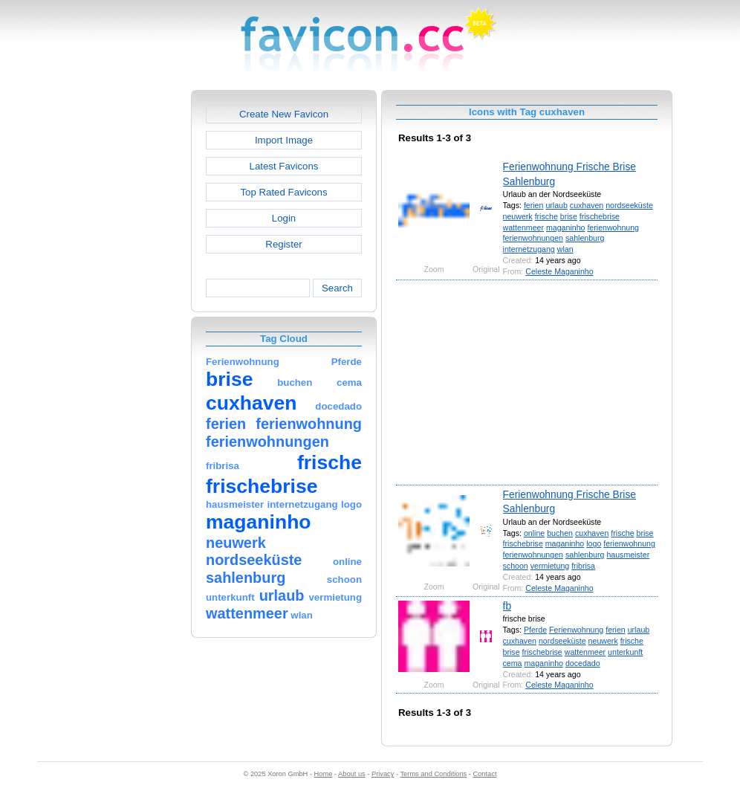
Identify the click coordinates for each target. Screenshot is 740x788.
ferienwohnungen (533, 237)
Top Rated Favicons (283, 192)
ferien (534, 205)
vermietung (549, 565)
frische (546, 216)
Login (284, 218)
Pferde (535, 629)
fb (507, 606)
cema (512, 663)
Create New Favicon (283, 114)
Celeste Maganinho (559, 271)
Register (283, 244)
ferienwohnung (613, 227)
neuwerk (518, 216)
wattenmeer (523, 227)
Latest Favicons (284, 166)
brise (568, 216)
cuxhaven (586, 205)
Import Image (284, 140)
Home (323, 774)
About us (352, 774)
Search (337, 288)
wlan (565, 249)
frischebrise (600, 216)
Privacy (382, 774)
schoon (515, 565)
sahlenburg (585, 237)
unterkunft (625, 651)
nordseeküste (629, 205)
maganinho (565, 227)
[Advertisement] (127, 313)
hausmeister (627, 554)
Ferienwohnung (576, 629)
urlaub (556, 205)
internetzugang (529, 249)
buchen (560, 533)
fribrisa (583, 565)
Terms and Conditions (433, 774)
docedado (582, 663)
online (534, 533)
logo (593, 543)
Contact (485, 774)
